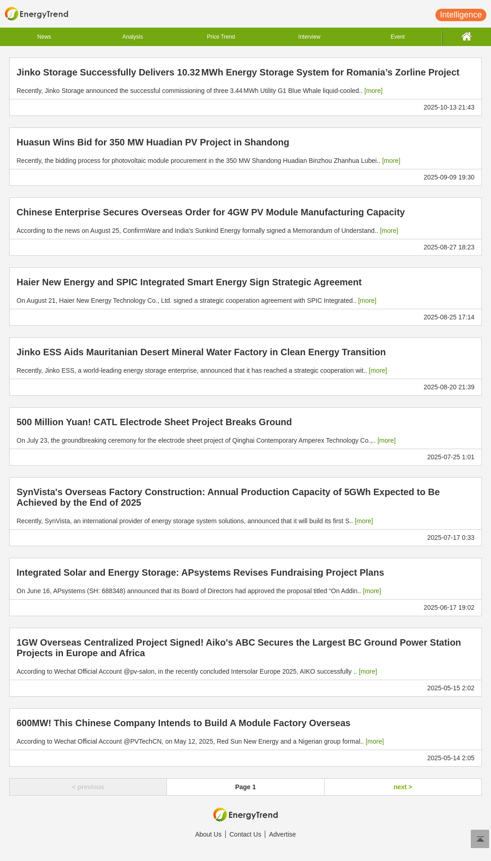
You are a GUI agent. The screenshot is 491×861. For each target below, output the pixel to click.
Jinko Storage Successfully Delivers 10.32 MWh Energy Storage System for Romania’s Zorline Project (238, 72)
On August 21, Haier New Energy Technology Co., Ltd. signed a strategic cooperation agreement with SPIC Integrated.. (197, 300)
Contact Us (245, 834)
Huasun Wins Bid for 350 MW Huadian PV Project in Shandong (153, 142)
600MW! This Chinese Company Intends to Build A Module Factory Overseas (183, 723)
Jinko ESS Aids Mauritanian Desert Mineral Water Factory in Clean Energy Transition (201, 352)
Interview (309, 37)
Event (398, 37)
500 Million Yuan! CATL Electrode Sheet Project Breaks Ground (154, 422)
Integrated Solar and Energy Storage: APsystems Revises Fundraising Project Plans (200, 572)
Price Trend (221, 37)
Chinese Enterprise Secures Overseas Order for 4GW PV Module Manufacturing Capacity (211, 212)
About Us (208, 834)
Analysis (132, 37)
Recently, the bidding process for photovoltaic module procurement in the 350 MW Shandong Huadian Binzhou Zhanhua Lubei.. (208, 160)
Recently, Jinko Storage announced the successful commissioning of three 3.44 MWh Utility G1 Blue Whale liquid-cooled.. (200, 90)
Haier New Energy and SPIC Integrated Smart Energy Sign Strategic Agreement (189, 282)
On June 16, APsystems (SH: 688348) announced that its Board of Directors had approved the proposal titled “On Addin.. (199, 591)
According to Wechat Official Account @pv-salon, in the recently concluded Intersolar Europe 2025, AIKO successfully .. (197, 671)
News (44, 37)
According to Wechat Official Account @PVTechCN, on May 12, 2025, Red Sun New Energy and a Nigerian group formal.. (200, 741)
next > (403, 787)
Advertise (282, 834)
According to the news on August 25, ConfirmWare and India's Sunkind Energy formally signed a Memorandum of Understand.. (207, 230)
